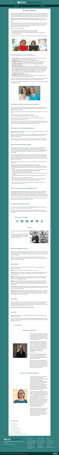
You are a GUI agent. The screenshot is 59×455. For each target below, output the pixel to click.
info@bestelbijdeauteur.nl (10, 444)
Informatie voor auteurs (41, 440)
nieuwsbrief (27, 60)
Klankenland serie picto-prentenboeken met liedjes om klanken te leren (31, 442)
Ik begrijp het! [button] (55, 453)
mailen (20, 236)
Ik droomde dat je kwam (31, 446)
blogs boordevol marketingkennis (39, 61)
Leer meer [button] (26, 453)
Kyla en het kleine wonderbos (31, 440)
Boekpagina (38, 66)
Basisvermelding (29, 66)
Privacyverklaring (49, 441)
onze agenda (39, 69)
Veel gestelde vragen (41, 441)
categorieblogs (37, 70)
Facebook (43, 58)
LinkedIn (39, 58)
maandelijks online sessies (26, 63)
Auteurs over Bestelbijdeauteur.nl (16, 431)
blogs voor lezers (19, 70)
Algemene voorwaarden (50, 440)
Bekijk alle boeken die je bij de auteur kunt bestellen (19, 433)
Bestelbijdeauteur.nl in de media (16, 429)
